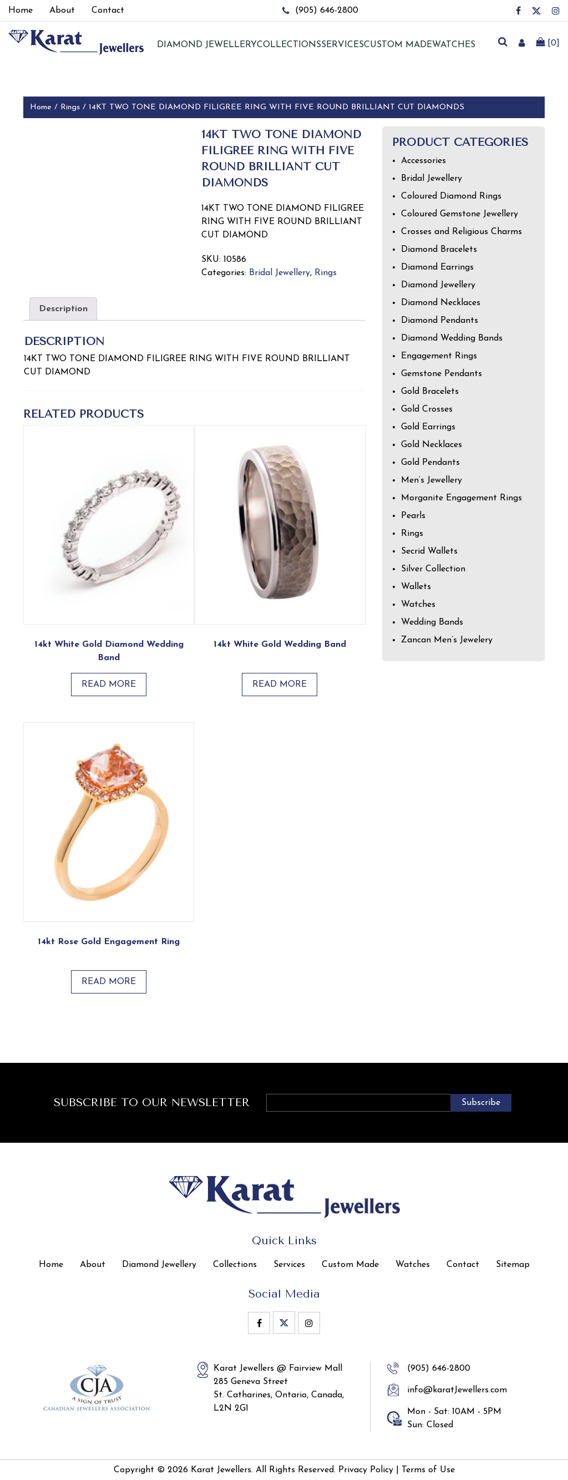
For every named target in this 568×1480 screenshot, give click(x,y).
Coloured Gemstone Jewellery (459, 214)
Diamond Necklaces (440, 302)
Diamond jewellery (207, 44)
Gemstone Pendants (441, 373)
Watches (453, 44)
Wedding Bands (432, 622)
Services (342, 44)
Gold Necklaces (431, 444)
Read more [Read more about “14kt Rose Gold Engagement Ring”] (109, 981)
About (92, 1264)
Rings (70, 107)
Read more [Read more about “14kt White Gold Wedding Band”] (279, 684)
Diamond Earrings (437, 267)
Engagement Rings (439, 356)
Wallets (416, 586)
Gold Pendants (430, 462)
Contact (463, 1264)
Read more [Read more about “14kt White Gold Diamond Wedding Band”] (109, 684)
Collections (289, 44)
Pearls (413, 515)
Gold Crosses (427, 409)
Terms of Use (428, 1470)
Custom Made (398, 44)
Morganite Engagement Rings (461, 498)
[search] (502, 42)
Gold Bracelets (430, 391)
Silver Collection (433, 569)
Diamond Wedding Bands (452, 338)
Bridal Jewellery (279, 272)
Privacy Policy (365, 1470)
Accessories (423, 160)
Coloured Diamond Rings (451, 196)
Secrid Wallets (429, 551)
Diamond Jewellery (438, 285)
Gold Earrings (428, 427)
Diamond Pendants (439, 320)
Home (41, 107)
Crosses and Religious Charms (461, 231)
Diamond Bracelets (439, 249)
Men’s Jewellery (431, 480)
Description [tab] (63, 309)
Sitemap (513, 1264)
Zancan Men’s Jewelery (447, 640)
